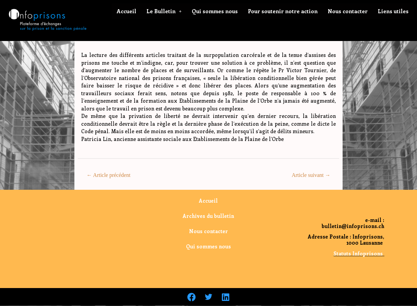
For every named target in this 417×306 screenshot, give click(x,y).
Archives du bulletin (208, 215)
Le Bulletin (164, 11)
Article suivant (311, 175)
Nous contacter (348, 11)
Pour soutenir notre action (283, 11)
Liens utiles (393, 11)
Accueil (126, 11)
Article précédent (109, 175)
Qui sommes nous (215, 11)
